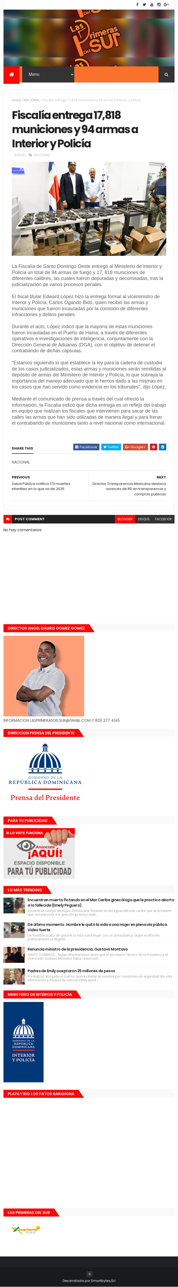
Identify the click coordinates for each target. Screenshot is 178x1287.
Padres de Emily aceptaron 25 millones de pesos (71, 971)
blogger (125, 519)
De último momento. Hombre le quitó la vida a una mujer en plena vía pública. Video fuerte (98, 927)
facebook (163, 519)
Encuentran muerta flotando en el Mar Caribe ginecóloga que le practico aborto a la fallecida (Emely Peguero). (101, 902)
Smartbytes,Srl (103, 1280)
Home (16, 100)
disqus (144, 519)
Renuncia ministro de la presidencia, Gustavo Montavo (78, 949)
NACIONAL (32, 100)
